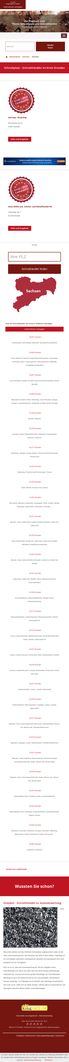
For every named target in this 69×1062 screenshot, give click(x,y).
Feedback (20, 1036)
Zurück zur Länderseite (16, 869)
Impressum (60, 1036)
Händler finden (50, 46)
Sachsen (25, 57)
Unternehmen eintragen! (34, 329)
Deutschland (12, 57)
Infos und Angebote (19, 139)
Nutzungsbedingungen (45, 1036)
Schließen (48, 1060)
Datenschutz (30, 1036)
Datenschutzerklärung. (32, 1060)
